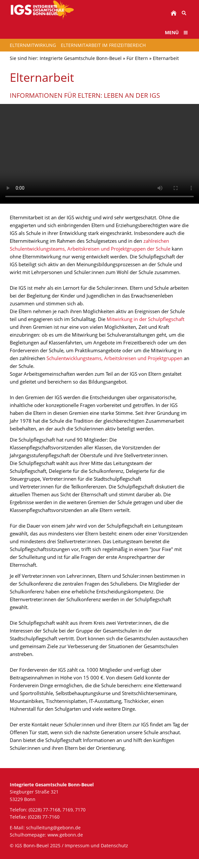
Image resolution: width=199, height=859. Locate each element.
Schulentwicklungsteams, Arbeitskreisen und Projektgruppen (115, 358)
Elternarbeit (166, 58)
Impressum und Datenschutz (96, 845)
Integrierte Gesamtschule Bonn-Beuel (81, 58)
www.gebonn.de (65, 835)
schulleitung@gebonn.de (53, 827)
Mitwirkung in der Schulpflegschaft (145, 319)
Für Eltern (137, 58)
